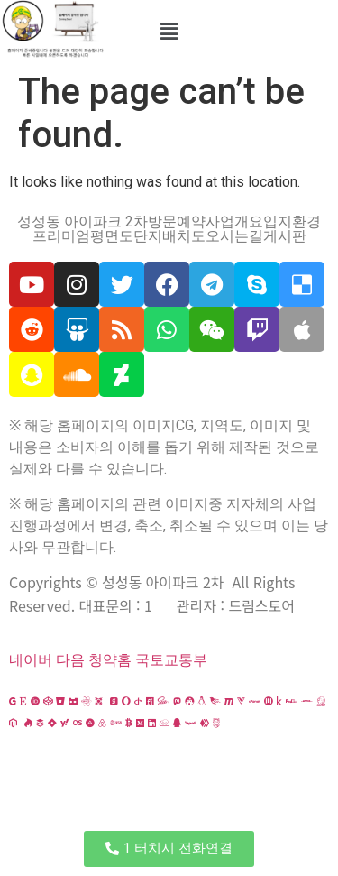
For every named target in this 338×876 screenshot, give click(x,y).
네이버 (30, 660)
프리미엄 (61, 236)
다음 (70, 660)
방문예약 (177, 222)
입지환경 (292, 222)
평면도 (111, 236)
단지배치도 (169, 236)
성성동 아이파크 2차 (82, 222)
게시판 (284, 236)
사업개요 (234, 222)
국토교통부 (171, 660)
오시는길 (234, 236)
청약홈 (110, 660)
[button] (168, 31)
